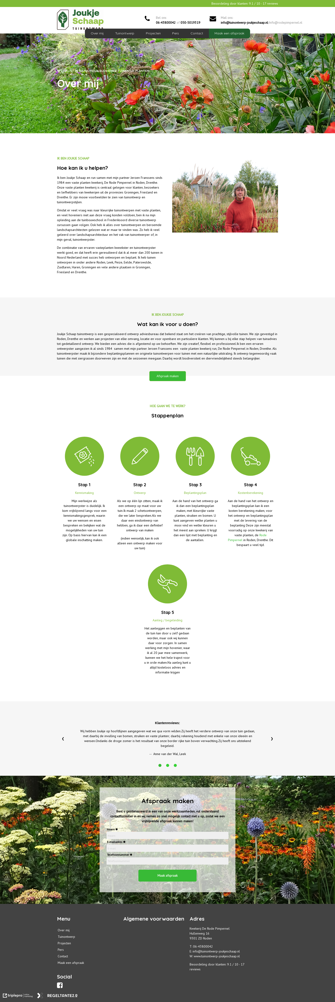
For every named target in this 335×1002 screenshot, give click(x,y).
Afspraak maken (168, 376)
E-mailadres (114, 842)
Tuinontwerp (124, 33)
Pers (175, 33)
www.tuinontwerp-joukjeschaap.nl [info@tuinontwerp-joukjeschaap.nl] (217, 956)
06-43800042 (166, 22)
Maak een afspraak (229, 33)
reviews (195, 969)
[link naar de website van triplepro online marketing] (17, 996)
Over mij (97, 33)
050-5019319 (190, 22)
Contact (197, 33)
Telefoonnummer (118, 854)
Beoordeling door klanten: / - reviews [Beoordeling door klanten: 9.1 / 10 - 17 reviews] (244, 3)
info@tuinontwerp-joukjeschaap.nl (244, 22)
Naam (111, 829)
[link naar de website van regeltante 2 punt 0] (57, 996)
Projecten (153, 33)
